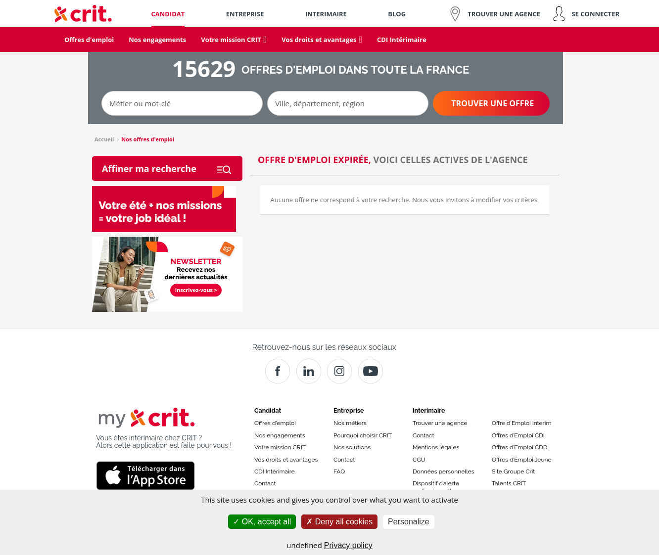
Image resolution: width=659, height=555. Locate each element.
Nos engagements (279, 435)
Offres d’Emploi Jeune (522, 459)
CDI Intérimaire (274, 471)
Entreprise (348, 410)
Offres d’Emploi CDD (519, 447)
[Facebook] (277, 371)
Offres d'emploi (275, 423)
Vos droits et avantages (286, 459)
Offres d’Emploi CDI (518, 435)
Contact (265, 483)
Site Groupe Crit (513, 471)
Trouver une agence (440, 423)
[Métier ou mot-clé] (182, 103)
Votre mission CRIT (280, 447)
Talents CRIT (509, 483)
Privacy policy (348, 545)
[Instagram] (339, 371)
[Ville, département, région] (347, 103)
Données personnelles (443, 471)
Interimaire (429, 410)
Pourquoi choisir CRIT (362, 435)
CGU (419, 459)
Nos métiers (350, 423)
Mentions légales (436, 447)
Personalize (408, 521)
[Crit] (308, 371)
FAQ (339, 471)
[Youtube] (370, 371)
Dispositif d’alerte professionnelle (436, 487)
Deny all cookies (339, 521)
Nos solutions (352, 447)
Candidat (267, 410)
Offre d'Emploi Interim (521, 423)
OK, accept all (262, 521)
